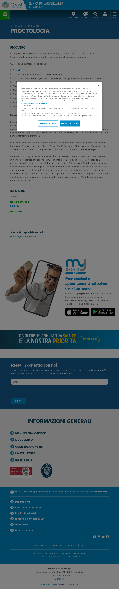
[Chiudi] (98, 85)
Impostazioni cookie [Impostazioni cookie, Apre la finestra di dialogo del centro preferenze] (48, 123)
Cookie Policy (28, 103)
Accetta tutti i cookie (70, 123)
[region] (59, 106)
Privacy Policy (41, 103)
